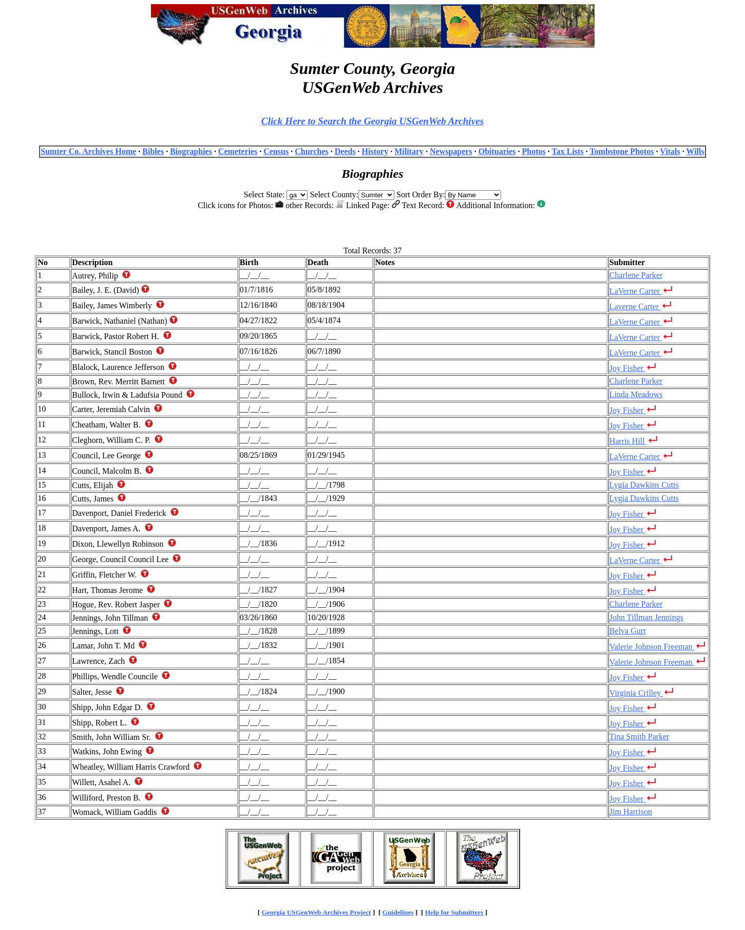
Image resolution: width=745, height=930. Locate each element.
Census (276, 151)
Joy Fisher (633, 368)
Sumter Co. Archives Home (88, 151)
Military (409, 151)
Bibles (153, 151)
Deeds (345, 151)
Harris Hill (634, 441)
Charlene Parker (636, 275)
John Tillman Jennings (646, 617)
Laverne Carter (641, 306)
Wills (695, 151)
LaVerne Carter (642, 291)
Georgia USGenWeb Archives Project (316, 912)
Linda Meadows (636, 394)
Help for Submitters (454, 912)
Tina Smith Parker (639, 736)
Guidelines (398, 912)
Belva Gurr (627, 630)
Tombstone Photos (621, 151)
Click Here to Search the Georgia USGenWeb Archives (372, 121)
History (375, 151)
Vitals (670, 151)
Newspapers (451, 151)
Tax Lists (568, 151)
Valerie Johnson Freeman (658, 646)
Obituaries (497, 151)
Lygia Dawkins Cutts (644, 484)
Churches (312, 151)
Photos (534, 151)
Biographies (191, 151)
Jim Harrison (630, 811)
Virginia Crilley (642, 693)
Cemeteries (237, 151)
